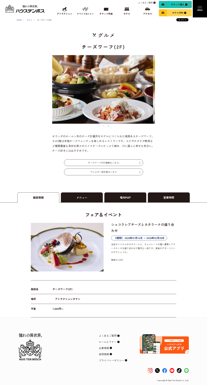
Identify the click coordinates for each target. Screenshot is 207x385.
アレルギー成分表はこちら (103, 171)
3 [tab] (108, 125)
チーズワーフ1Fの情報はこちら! (103, 162)
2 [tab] (103, 125)
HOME (19, 20)
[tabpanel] (103, 89)
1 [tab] (98, 125)
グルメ (29, 20)
